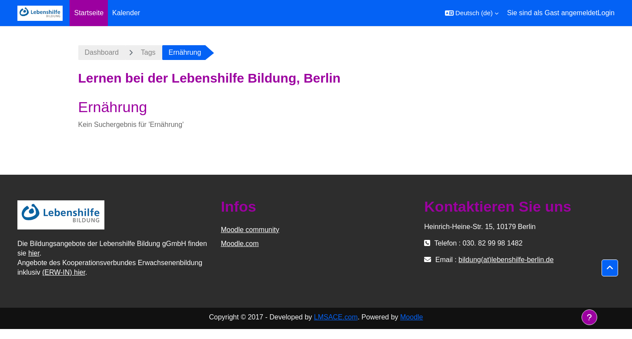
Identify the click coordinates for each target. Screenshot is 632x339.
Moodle (411, 317)
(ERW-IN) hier (63, 272)
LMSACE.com (336, 317)
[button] (472, 13)
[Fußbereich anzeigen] (589, 317)
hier (34, 253)
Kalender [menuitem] (126, 13)
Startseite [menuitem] (89, 13)
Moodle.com (240, 243)
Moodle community (250, 229)
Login (606, 13)
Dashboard (102, 52)
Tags (148, 52)
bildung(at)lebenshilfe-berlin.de (506, 259)
